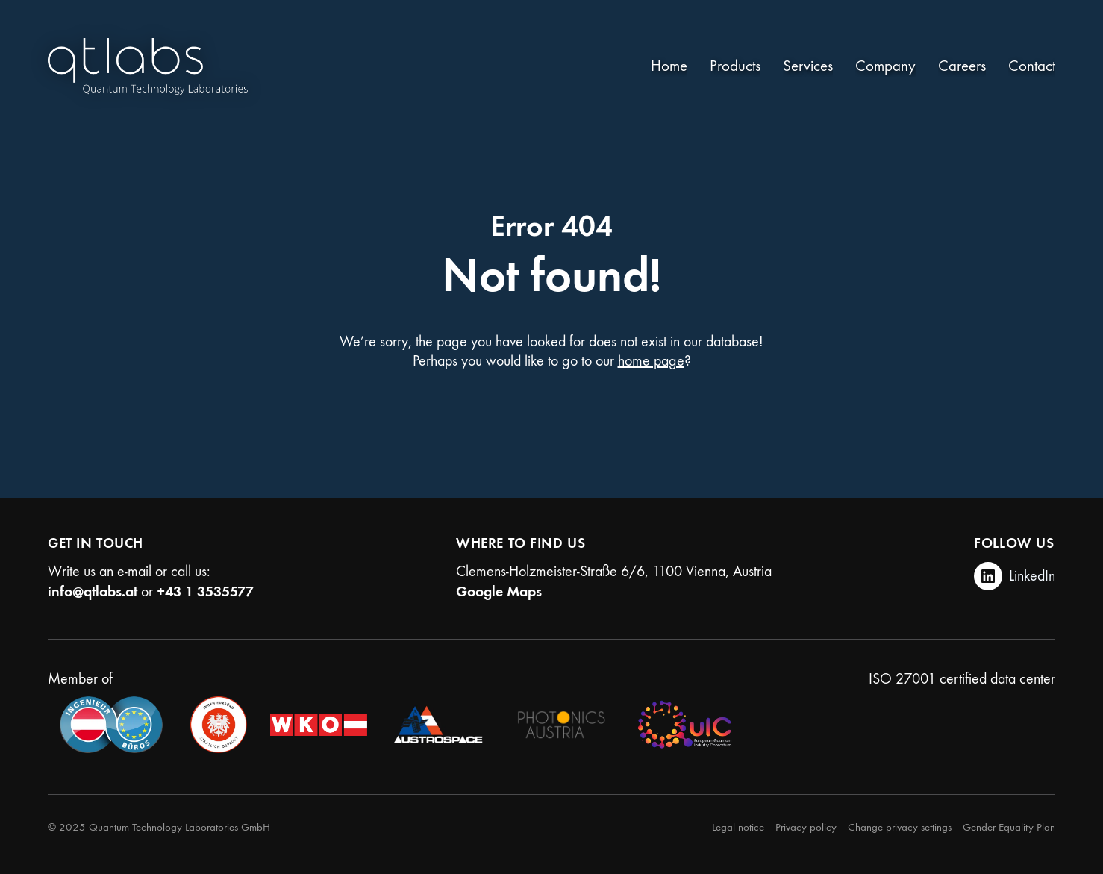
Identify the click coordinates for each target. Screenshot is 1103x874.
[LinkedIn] (1014, 576)
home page (651, 360)
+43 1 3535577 (205, 591)
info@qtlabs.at (92, 591)
